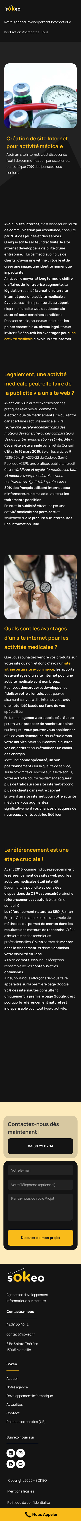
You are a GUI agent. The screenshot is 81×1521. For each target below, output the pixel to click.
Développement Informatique (48, 22)
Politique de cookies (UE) (26, 1421)
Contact (12, 1413)
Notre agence (14, 22)
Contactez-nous (35, 32)
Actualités (14, 1404)
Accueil (12, 1378)
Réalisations (13, 32)
